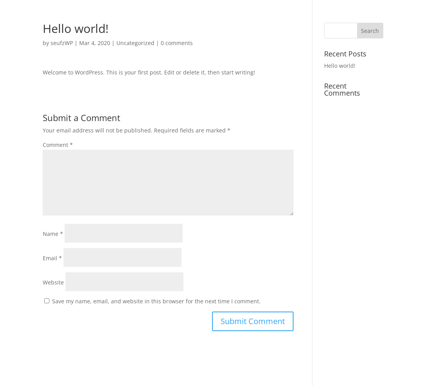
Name (53, 233)
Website (53, 282)
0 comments (177, 43)
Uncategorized (135, 43)
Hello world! (339, 65)
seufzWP (62, 43)
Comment (58, 145)
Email (52, 258)
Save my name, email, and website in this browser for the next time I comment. (156, 301)
